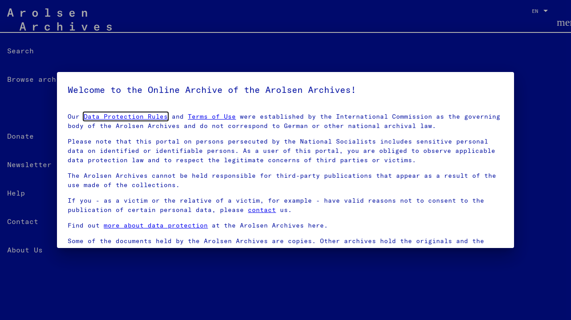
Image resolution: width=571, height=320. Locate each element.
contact (262, 210)
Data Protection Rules (126, 116)
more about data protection (156, 225)
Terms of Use (212, 116)
